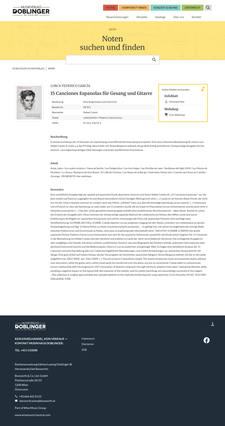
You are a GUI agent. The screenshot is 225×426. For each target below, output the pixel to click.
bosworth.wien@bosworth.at (37, 401)
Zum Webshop (174, 115)
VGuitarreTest (174, 101)
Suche (208, 8)
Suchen (154, 59)
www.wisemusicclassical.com (32, 415)
